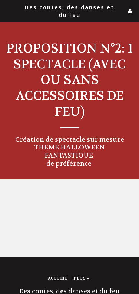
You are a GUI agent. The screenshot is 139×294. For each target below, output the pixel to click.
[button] (8, 10)
